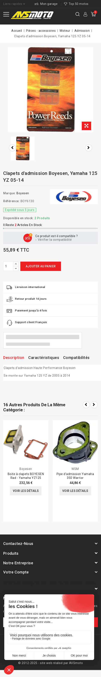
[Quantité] (8, 266)
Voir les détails (26, 491)
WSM (75, 469)
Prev (86, 404)
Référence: (11, 201)
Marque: (9, 193)
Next (94, 404)
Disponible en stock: (18, 218)
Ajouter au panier (41, 266)
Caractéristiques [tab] (43, 357)
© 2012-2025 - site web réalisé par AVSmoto (50, 663)
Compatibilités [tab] (76, 357)
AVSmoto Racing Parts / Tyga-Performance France (49, 582)
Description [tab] (13, 357)
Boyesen (22, 193)
